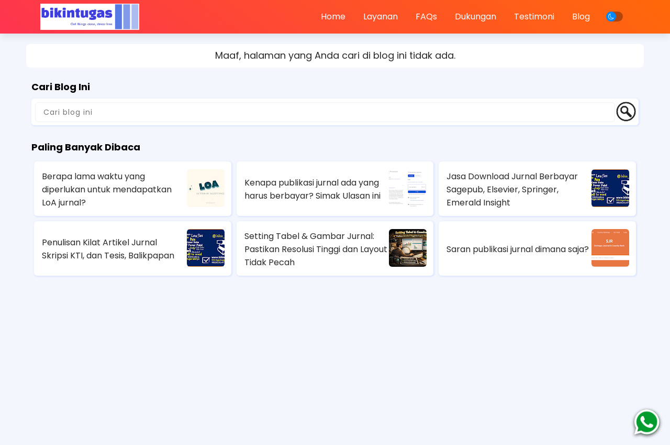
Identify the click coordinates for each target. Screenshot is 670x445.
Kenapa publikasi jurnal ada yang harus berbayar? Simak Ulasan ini (312, 189)
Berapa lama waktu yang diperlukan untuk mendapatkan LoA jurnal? (107, 189)
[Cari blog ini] (325, 112)
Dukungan (475, 16)
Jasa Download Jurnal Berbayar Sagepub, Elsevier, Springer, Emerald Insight (512, 189)
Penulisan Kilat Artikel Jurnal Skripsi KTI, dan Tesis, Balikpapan (108, 249)
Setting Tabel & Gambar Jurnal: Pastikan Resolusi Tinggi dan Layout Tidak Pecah (315, 249)
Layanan (380, 16)
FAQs (426, 16)
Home (333, 16)
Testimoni (534, 16)
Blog (581, 16)
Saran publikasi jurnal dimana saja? (517, 249)
